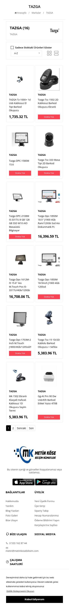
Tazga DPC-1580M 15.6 (19, 162)
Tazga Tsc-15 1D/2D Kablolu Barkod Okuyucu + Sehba (49, 343)
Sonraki (21, 428)
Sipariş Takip (42, 510)
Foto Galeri (12, 515)
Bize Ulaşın (12, 520)
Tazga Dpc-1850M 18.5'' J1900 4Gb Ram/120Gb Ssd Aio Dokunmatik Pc (49, 221)
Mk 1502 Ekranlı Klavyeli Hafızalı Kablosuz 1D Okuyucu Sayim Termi (18, 403)
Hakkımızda (12, 501)
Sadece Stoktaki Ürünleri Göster (33, 47)
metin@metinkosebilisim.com (20, 549)
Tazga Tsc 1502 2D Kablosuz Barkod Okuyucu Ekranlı (48, 103)
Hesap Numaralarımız (47, 515)
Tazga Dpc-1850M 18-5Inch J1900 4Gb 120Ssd (48, 283)
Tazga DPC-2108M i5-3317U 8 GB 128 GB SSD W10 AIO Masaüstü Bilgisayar (19, 223)
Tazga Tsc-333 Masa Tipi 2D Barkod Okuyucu (49, 163)
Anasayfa (20, 12)
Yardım (10, 505)
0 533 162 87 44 (16, 543)
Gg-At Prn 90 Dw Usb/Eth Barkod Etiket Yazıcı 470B (47, 400)
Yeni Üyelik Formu (45, 501)
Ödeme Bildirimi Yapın (47, 520)
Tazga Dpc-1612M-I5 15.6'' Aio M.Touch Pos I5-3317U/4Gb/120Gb (19, 285)
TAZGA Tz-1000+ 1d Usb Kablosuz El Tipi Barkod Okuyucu (20, 105)
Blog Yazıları (12, 510)
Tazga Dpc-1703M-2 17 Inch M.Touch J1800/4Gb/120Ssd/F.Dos (23, 343)
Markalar (36, 12)
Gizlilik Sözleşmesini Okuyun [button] (20, 591)
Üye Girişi (40, 505)
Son (31, 428)
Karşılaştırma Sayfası (46, 525)
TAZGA (49, 12)
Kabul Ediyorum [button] (34, 599)
